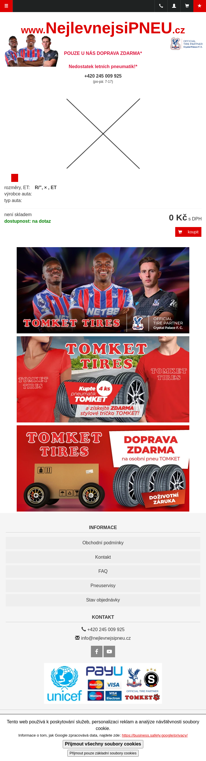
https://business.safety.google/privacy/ (155, 735)
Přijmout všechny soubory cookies (103, 743)
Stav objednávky (103, 599)
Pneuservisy (102, 585)
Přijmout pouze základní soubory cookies (103, 753)
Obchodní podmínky (102, 542)
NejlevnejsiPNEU (103, 28)
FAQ (103, 571)
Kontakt (103, 557)
